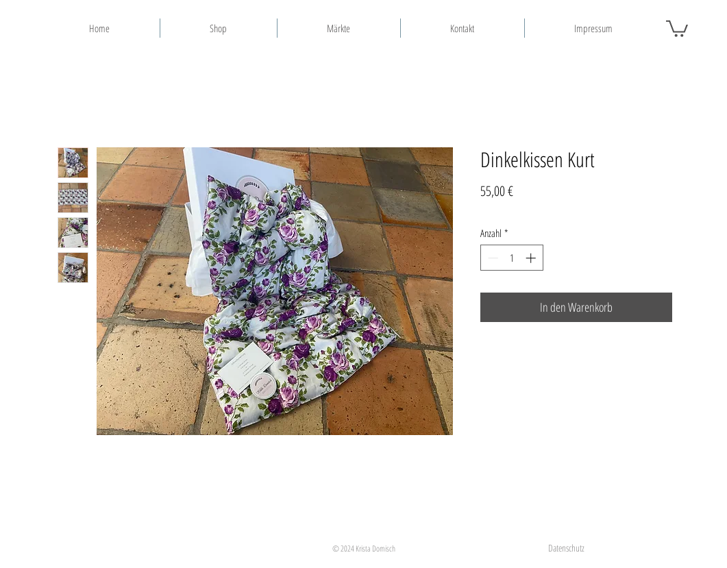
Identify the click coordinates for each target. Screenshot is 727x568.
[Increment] (532, 258)
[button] (677, 27)
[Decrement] (491, 258)
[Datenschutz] (566, 547)
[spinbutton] (511, 258)
